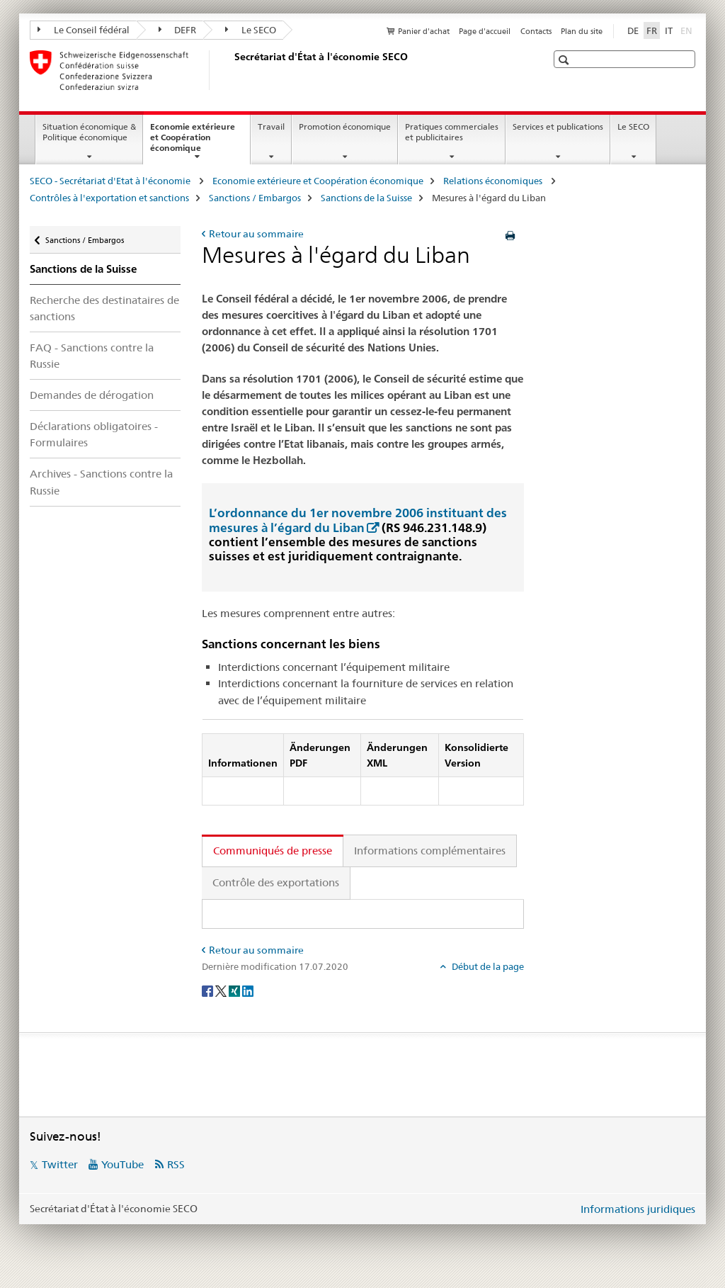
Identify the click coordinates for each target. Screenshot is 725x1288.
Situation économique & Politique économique (89, 131)
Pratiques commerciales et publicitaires (451, 131)
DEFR (178, 29)
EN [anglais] (687, 29)
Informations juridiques (638, 1209)
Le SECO (250, 29)
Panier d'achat (424, 31)
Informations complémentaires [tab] (430, 850)
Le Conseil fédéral (84, 29)
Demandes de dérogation (92, 395)
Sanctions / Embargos (255, 197)
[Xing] (235, 990)
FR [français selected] (651, 30)
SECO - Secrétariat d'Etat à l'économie (111, 180)
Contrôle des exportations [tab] (275, 882)
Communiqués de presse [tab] (272, 850)
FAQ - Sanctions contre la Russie (92, 356)
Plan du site (582, 31)
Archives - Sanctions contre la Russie (101, 482)
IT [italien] (669, 30)
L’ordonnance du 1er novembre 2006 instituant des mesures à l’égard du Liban (358, 519)
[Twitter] (222, 990)
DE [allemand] (633, 30)
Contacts (536, 31)
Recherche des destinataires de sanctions (104, 308)
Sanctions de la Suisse (366, 197)
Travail (271, 126)
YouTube (122, 1164)
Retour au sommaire (256, 233)
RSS (176, 1164)
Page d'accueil (484, 31)
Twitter (60, 1164)
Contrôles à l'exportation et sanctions (109, 197)
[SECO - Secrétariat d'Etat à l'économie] (231, 70)
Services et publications (558, 126)
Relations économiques (493, 180)
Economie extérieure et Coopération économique (192, 141)
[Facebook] (208, 990)
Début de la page (487, 966)
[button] (565, 60)
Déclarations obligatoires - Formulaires (94, 434)
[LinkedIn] (247, 990)
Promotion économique (345, 126)
